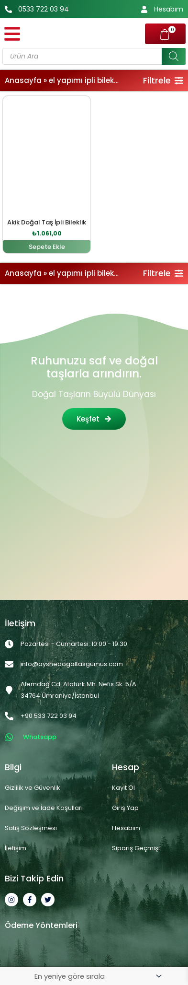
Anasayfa (23, 80)
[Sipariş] (98, 976)
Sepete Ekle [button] (47, 246)
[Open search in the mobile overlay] (94, 56)
